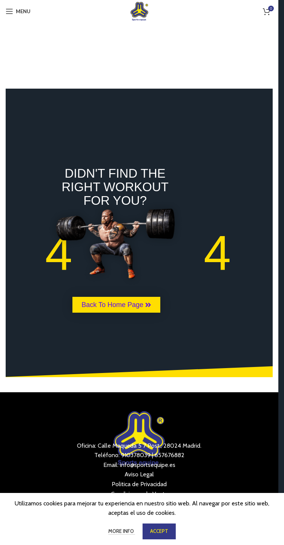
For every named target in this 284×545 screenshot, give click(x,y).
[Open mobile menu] (18, 11)
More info (121, 531)
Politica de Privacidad (139, 484)
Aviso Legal (139, 474)
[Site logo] (139, 10)
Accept (159, 531)
